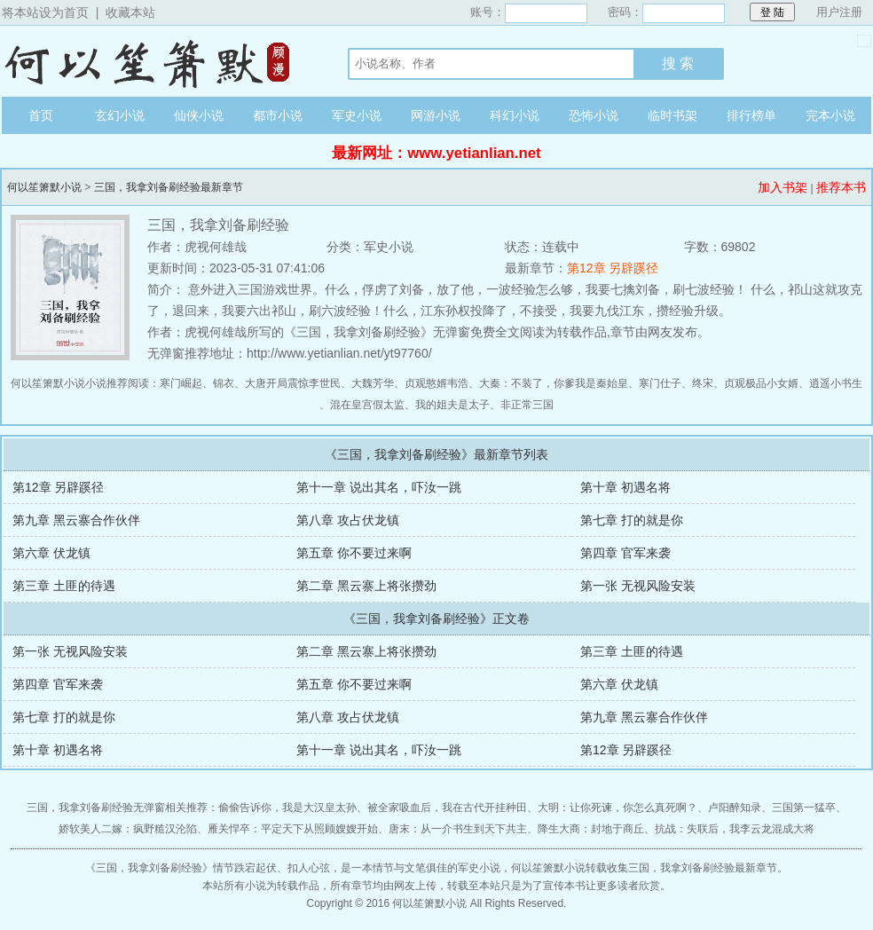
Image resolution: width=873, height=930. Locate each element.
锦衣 (223, 383)
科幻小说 (514, 115)
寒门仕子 (660, 383)
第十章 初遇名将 (625, 487)
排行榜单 (751, 115)
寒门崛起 (181, 383)
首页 (40, 115)
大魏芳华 (372, 383)
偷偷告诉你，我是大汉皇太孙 (287, 807)
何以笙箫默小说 (157, 61)
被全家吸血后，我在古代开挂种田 (447, 807)
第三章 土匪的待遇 (63, 586)
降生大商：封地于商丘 (591, 829)
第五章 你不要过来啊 (354, 553)
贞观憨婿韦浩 (436, 383)
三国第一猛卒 (804, 807)
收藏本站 (130, 12)
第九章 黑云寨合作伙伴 (76, 520)
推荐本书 (841, 187)
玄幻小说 (120, 115)
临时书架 (672, 115)
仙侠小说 (199, 115)
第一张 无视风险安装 (638, 586)
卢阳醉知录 (734, 807)
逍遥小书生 (835, 383)
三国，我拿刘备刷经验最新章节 (168, 187)
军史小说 (356, 115)
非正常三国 (527, 404)
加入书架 (782, 187)
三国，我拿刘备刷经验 (149, 868)
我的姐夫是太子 (452, 404)
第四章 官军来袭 (625, 553)
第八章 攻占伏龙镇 (347, 520)
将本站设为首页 (45, 12)
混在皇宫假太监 (367, 404)
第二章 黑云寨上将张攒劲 (366, 586)
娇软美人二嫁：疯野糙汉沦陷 (128, 829)
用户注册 (839, 12)
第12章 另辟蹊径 (612, 268)
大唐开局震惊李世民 (293, 383)
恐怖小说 (593, 115)
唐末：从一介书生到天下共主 (458, 829)
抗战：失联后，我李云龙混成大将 (734, 829)
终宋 (702, 383)
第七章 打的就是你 (631, 520)
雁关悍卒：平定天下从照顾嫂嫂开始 (293, 829)
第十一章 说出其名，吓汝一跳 (378, 487)
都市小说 (278, 115)
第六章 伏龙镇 (51, 553)
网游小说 (435, 115)
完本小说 (830, 115)
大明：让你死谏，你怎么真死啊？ (617, 807)
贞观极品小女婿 (761, 383)
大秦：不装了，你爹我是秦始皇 (553, 383)
